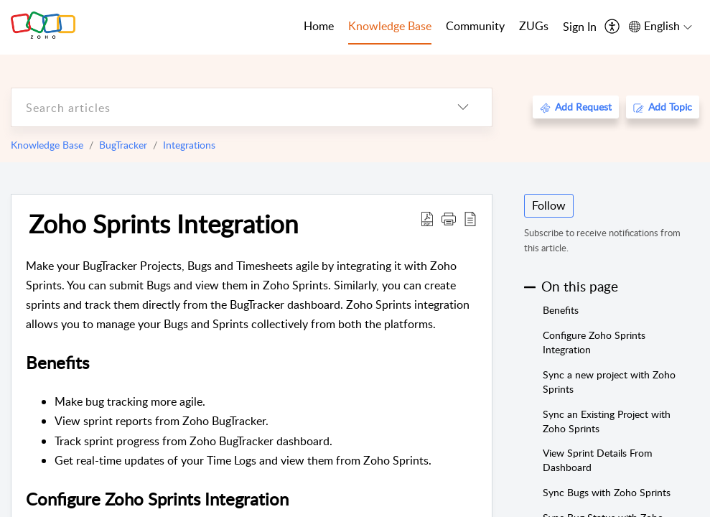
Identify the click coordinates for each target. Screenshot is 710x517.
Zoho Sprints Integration (164, 223)
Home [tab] (319, 26)
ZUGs (533, 26)
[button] (449, 218)
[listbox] (463, 107)
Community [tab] (475, 26)
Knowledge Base (47, 145)
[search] (222, 107)
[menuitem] (580, 27)
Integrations (189, 145)
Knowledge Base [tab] (389, 26)
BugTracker (123, 145)
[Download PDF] (427, 218)
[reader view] (470, 218)
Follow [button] (549, 205)
